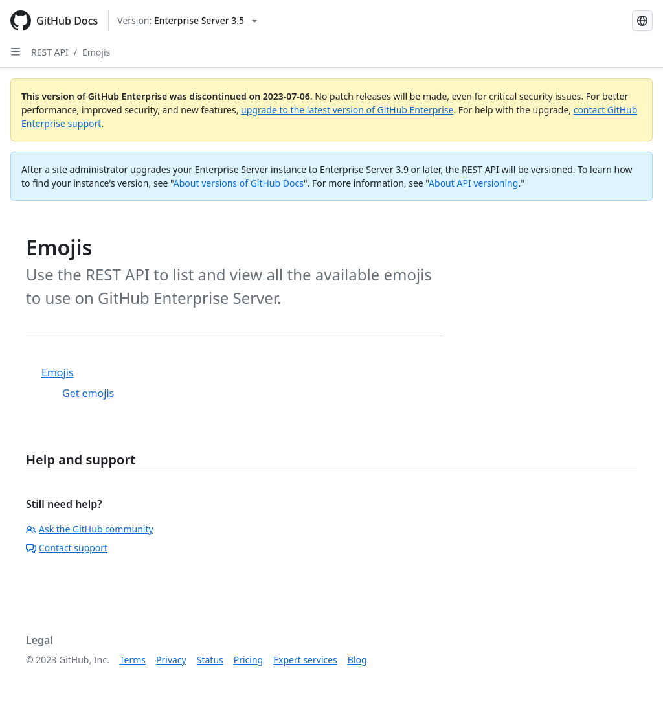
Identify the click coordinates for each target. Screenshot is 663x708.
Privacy (171, 660)
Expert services (305, 660)
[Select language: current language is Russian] (642, 20)
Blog (357, 660)
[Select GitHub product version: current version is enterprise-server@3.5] (187, 20)
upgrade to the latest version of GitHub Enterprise (347, 110)
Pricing (248, 660)
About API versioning (473, 183)
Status (210, 660)
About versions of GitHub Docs (239, 183)
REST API (50, 52)
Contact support (66, 548)
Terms (133, 660)
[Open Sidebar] (15, 51)
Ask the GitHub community (89, 529)
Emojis (96, 52)
